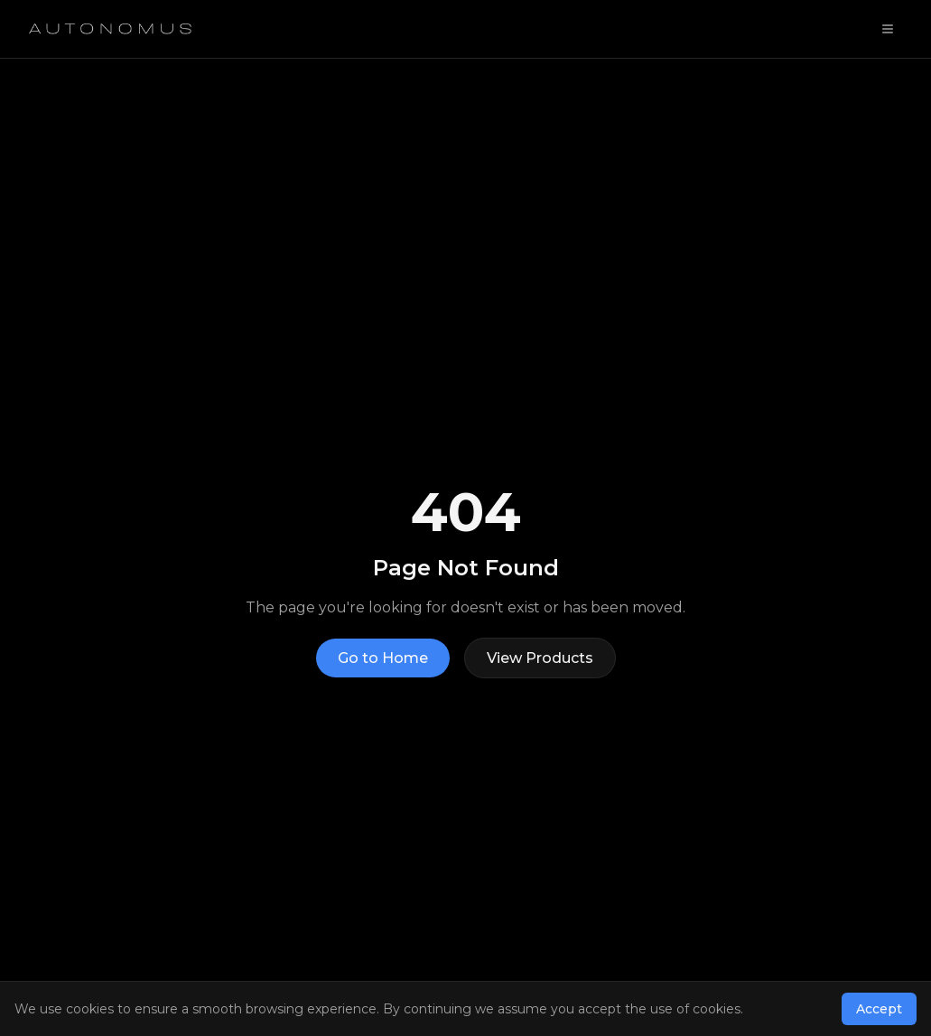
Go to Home (383, 658)
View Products (540, 658)
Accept (879, 1009)
